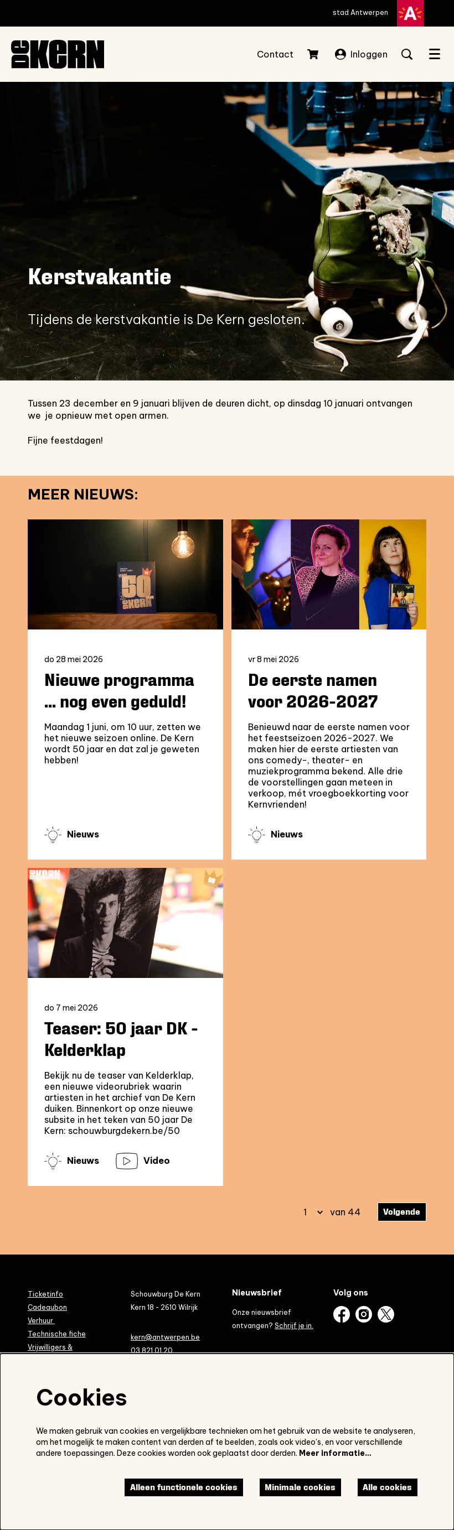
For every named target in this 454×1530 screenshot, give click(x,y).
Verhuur (41, 1320)
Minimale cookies (300, 1487)
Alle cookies (387, 1487)
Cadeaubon (47, 1307)
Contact (275, 54)
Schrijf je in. (294, 1325)
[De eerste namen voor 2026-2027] (329, 574)
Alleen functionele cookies (184, 1487)
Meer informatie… (335, 1453)
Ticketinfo (45, 1294)
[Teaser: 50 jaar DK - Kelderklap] (125, 923)
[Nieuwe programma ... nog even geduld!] (125, 574)
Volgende (401, 1211)
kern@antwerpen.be (165, 1337)
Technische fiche (57, 1334)
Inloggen (361, 54)
